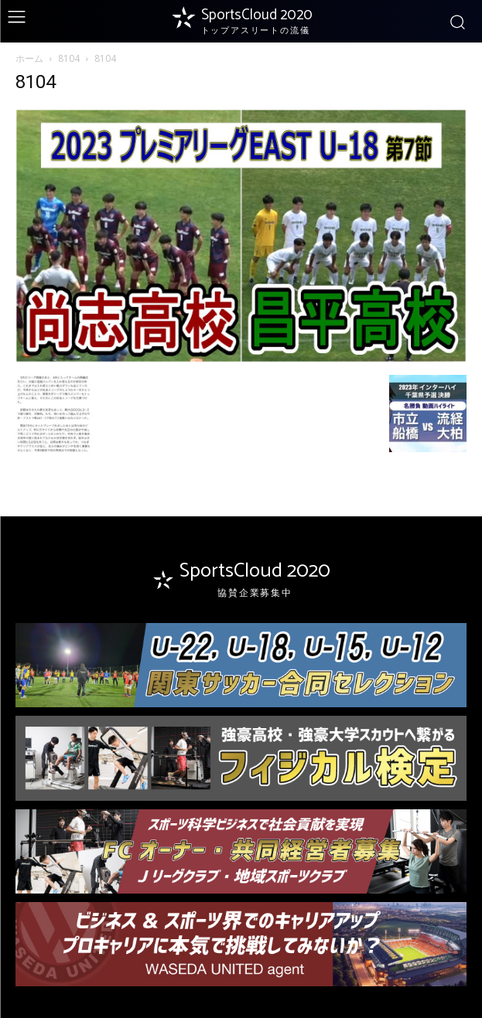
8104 (69, 58)
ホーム (29, 58)
